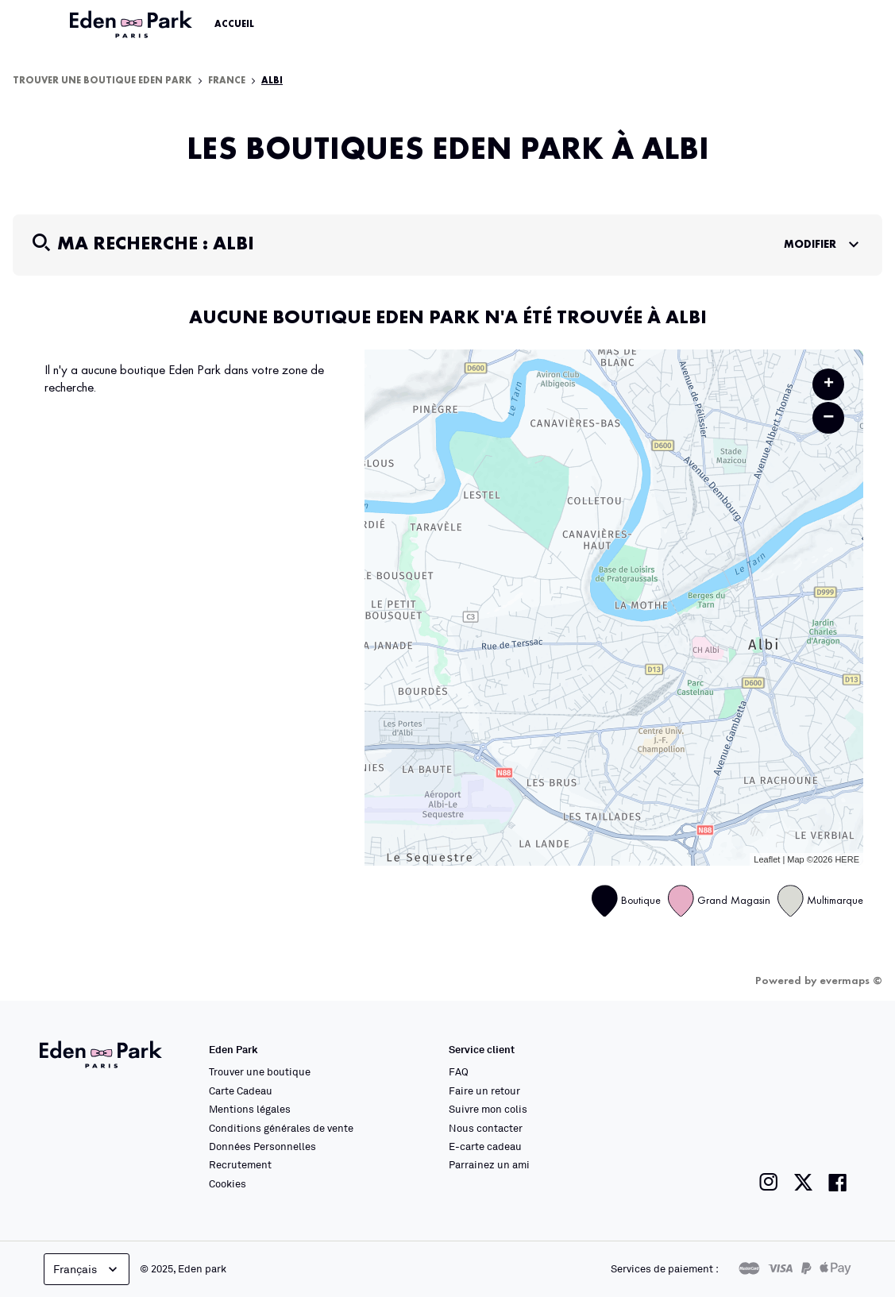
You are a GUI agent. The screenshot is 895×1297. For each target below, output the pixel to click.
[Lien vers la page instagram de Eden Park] (768, 1182)
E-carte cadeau (485, 1146)
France (226, 81)
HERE (847, 859)
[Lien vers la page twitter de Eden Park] (803, 1182)
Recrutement (240, 1164)
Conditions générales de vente (281, 1127)
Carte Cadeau (240, 1090)
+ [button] (829, 384)
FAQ (459, 1071)
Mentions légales (250, 1108)
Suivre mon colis (488, 1108)
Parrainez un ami (489, 1164)
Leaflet (767, 859)
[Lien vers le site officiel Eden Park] (132, 24)
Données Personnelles (262, 1146)
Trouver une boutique (260, 1071)
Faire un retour (484, 1090)
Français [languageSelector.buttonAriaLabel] (87, 1269)
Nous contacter (486, 1127)
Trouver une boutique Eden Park (102, 81)
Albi (272, 81)
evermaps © (851, 980)
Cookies (227, 1183)
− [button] (828, 417)
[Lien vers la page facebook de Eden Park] (837, 1182)
